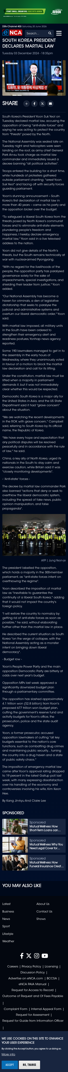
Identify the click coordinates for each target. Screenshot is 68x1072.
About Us (42, 904)
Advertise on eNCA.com (25, 978)
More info (8, 1054)
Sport (6, 926)
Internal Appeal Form (46, 1009)
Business (8, 911)
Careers (12, 966)
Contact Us (44, 911)
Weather (8, 941)
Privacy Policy (31, 966)
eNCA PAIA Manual (32, 984)
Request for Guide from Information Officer (32, 1021)
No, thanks (29, 1065)
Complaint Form (15, 1009)
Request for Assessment (32, 1015)
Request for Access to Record (32, 990)
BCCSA (52, 978)
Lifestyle (7, 934)
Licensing (51, 966)
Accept (10, 1065)
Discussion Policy (32, 972)
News (6, 919)
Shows (41, 919)
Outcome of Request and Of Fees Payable (32, 996)
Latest (6, 904)
